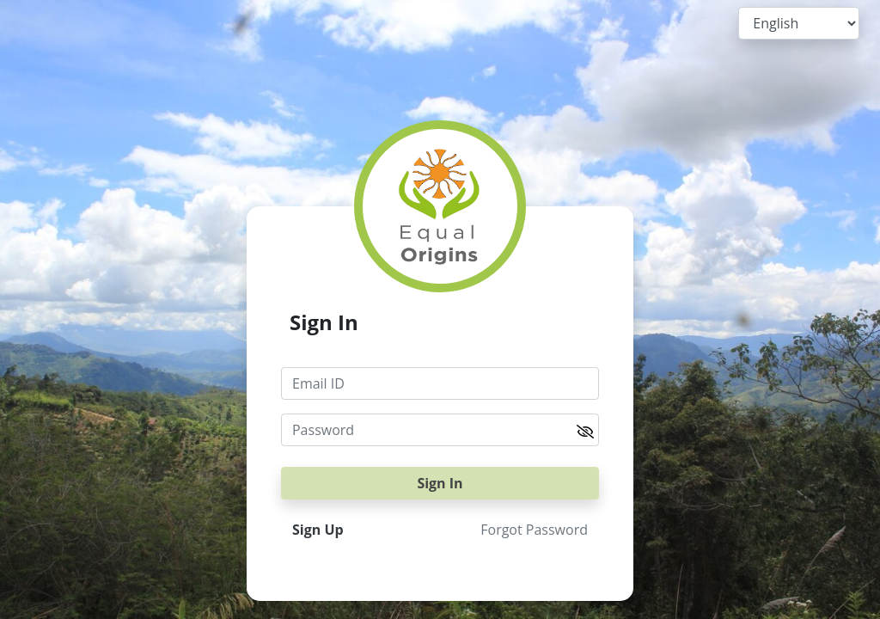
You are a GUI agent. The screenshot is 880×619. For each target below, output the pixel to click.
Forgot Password (534, 529)
